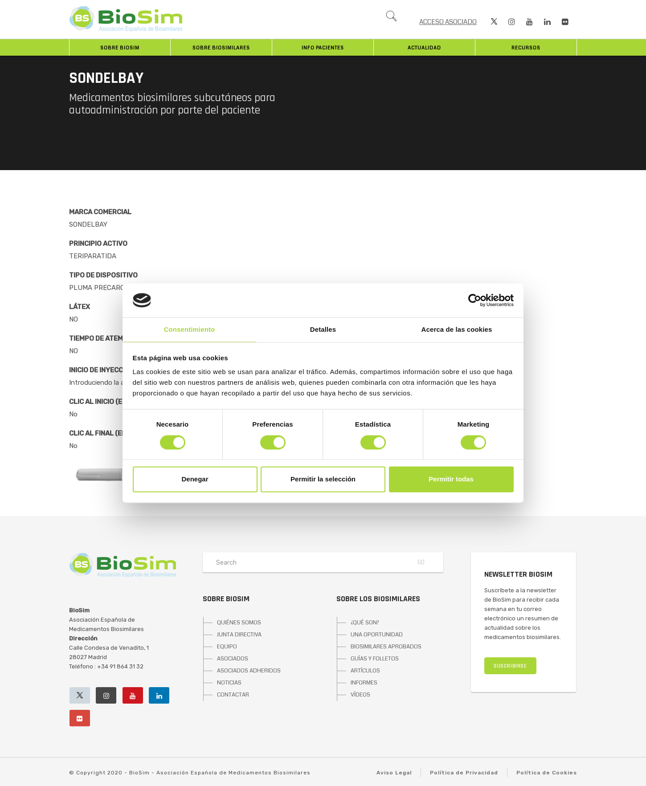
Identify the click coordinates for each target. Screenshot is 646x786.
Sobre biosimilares (221, 48)
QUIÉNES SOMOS (239, 623)
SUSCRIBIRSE (510, 666)
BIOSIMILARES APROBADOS (386, 647)
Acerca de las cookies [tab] (456, 330)
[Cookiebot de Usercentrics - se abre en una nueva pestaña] (475, 300)
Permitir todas (451, 479)
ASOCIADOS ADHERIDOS (249, 671)
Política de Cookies (546, 773)
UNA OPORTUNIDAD (377, 635)
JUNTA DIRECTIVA (239, 635)
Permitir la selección (323, 479)
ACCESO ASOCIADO (448, 22)
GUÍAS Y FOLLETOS (375, 659)
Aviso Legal (394, 773)
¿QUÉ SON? (365, 623)
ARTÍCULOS (365, 671)
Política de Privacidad (464, 773)
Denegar (194, 479)
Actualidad (424, 48)
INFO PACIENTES (323, 48)
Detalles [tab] (323, 330)
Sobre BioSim (119, 48)
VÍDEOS (360, 695)
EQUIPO (227, 647)
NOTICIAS (229, 683)
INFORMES (364, 683)
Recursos (525, 48)
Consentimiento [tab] (189, 330)
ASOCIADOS (232, 659)
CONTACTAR (233, 695)
